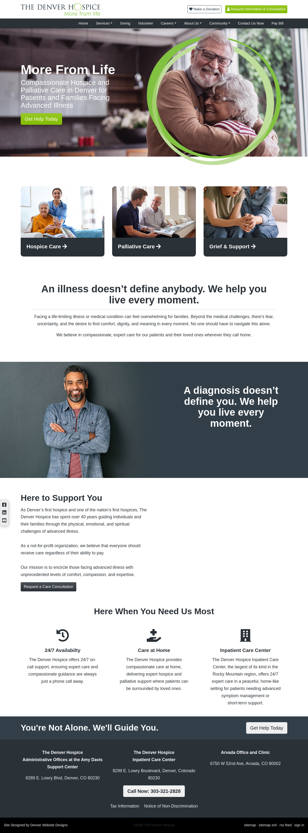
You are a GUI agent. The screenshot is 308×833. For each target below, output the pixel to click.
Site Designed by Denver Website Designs (36, 825)
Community (218, 23)
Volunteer (145, 23)
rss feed (286, 825)
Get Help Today (41, 119)
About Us (191, 23)
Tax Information (124, 806)
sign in (299, 825)
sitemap (250, 825)
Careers (167, 23)
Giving (125, 23)
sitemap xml (268, 825)
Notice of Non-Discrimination (171, 806)
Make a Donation (204, 9)
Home (83, 23)
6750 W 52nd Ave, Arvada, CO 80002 (245, 763)
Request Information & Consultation (256, 9)
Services (102, 23)
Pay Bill (277, 23)
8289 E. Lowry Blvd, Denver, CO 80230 (62, 778)
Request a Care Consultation (48, 587)
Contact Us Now (251, 23)
